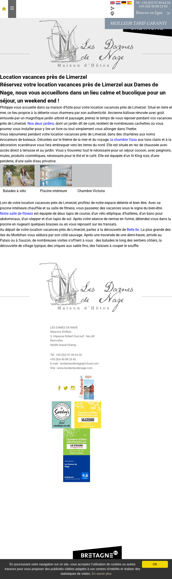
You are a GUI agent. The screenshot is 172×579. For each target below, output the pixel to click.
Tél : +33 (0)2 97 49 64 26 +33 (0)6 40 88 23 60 (153, 4)
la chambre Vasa (123, 139)
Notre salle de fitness (16, 213)
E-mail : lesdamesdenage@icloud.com (74, 363)
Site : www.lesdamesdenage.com (71, 368)
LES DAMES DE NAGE (64, 327)
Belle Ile (133, 229)
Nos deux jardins (41, 123)
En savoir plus (102, 573)
